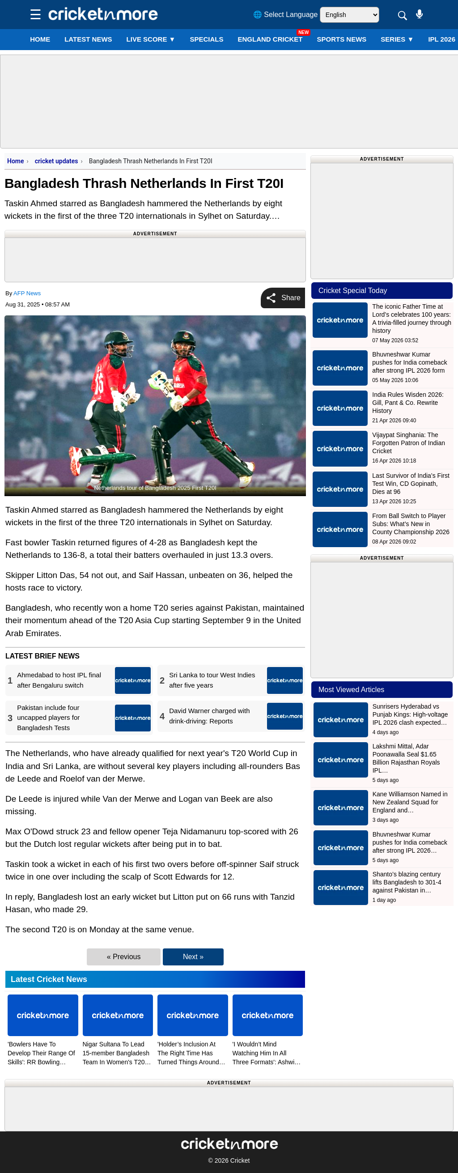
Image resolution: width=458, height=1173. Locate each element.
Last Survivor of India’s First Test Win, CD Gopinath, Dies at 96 (410, 483)
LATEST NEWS (88, 39)
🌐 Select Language (285, 14)
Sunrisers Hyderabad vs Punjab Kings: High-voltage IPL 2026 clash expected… (410, 714)
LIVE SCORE (151, 39)
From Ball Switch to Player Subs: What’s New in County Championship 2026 (411, 524)
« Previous (124, 956)
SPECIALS (206, 39)
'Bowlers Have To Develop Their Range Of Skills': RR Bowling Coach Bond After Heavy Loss (42, 1062)
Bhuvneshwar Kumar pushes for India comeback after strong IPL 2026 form (409, 362)
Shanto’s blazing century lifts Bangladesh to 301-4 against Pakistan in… (407, 882)
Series (397, 39)
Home (40, 39)
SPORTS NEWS (341, 39)
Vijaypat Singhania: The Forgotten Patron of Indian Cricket (408, 443)
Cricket (240, 1160)
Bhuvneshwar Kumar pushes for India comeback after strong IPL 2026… (410, 842)
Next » (193, 956)
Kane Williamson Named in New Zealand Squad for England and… (410, 802)
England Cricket (269, 39)
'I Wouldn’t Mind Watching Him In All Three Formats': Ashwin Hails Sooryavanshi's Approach (265, 1062)
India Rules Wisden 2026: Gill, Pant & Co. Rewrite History (408, 402)
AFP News (27, 293)
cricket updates (56, 161)
